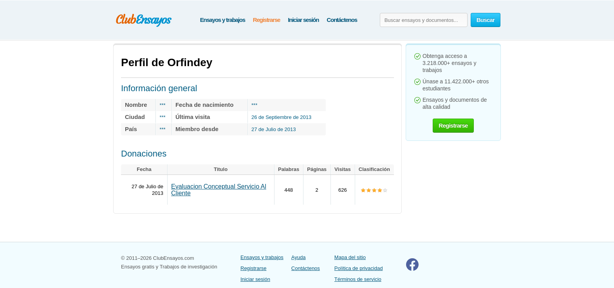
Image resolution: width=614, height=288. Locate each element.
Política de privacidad (358, 268)
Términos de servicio (357, 279)
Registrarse (266, 19)
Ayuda (298, 257)
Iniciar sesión (303, 19)
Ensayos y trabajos (222, 19)
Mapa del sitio (350, 257)
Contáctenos (342, 19)
